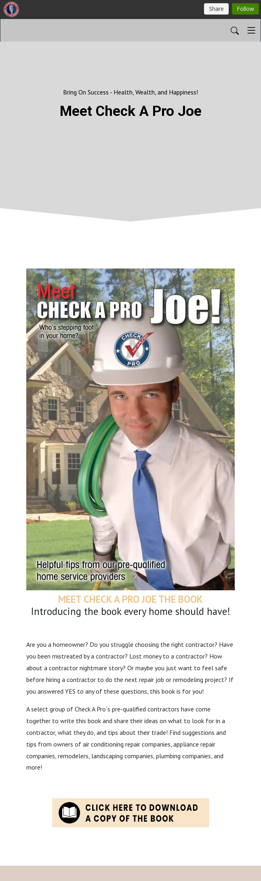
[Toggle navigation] (251, 30)
